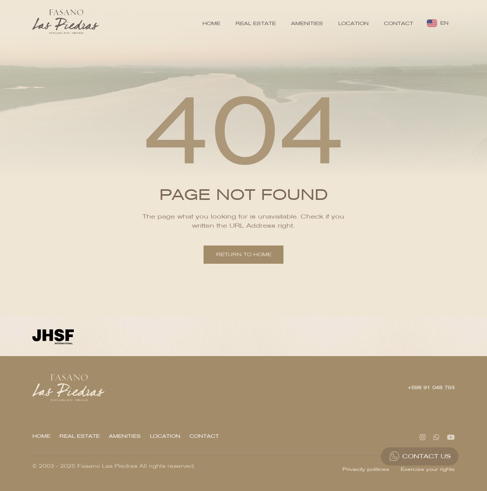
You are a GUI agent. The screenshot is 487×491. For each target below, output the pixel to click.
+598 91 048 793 (431, 387)
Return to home (243, 254)
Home (211, 23)
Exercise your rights (428, 469)
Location (353, 23)
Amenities (307, 23)
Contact (398, 23)
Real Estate (256, 23)
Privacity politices (365, 469)
